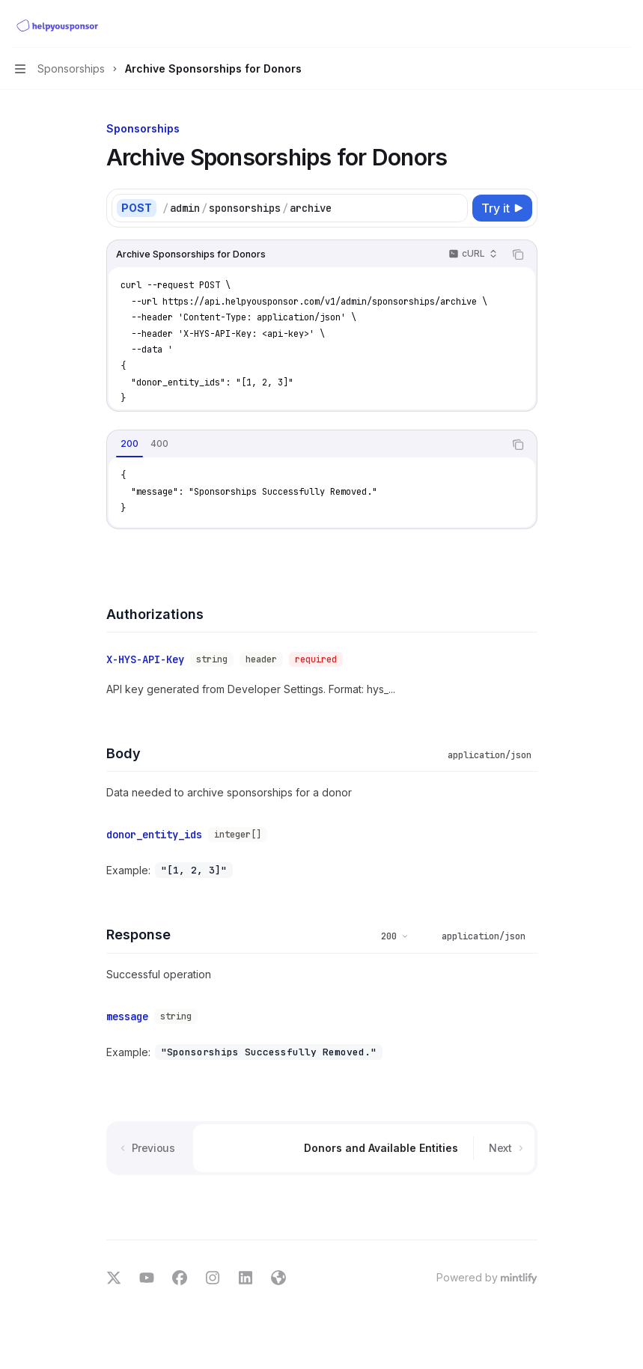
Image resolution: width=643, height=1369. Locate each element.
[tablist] (305, 444)
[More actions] (623, 23)
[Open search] (595, 24)
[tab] (129, 444)
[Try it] (502, 208)
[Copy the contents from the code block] (518, 254)
